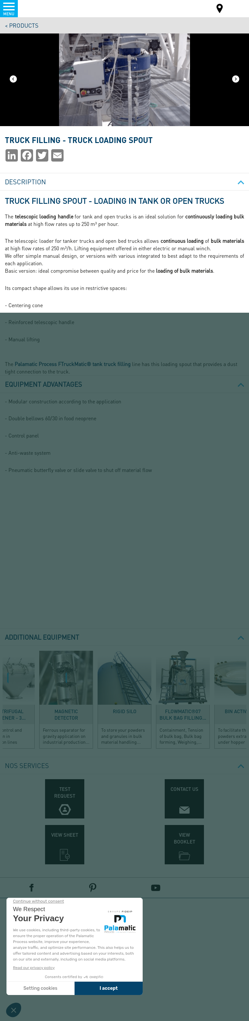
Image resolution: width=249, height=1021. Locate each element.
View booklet (184, 838)
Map (220, 9)
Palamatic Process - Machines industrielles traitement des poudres (40, 8)
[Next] (235, 80)
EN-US (231, 8)
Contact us (184, 789)
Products (24, 25)
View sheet (64, 835)
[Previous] (13, 80)
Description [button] (124, 181)
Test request (64, 792)
